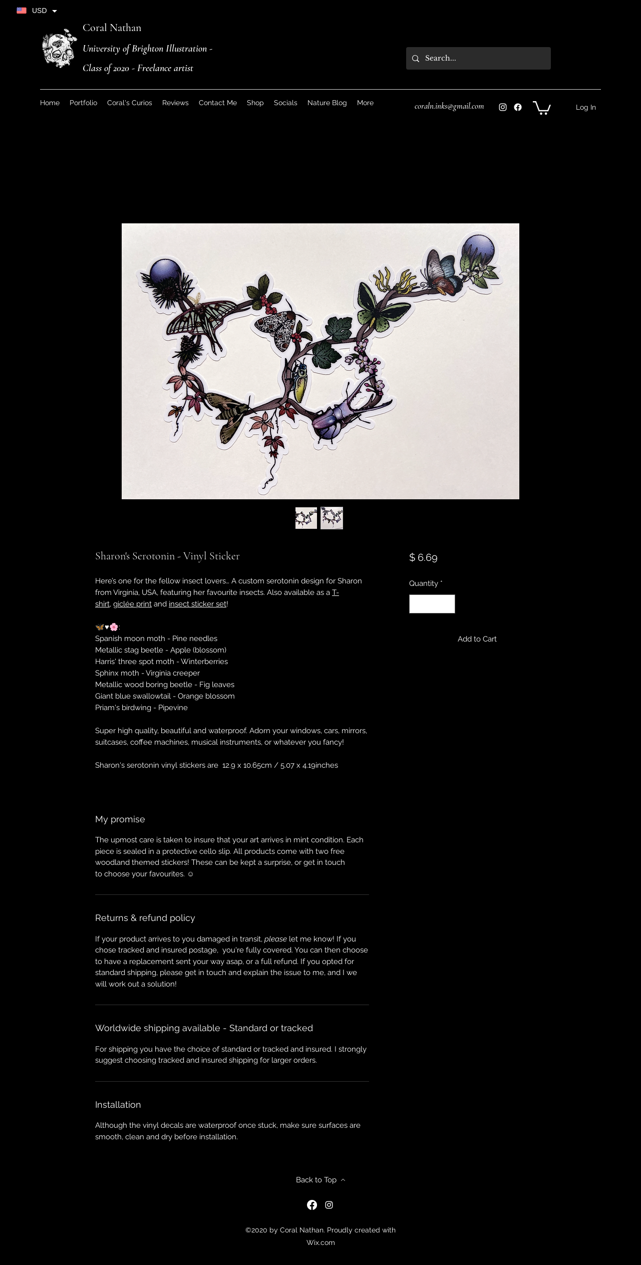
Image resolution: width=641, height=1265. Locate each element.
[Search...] (477, 58)
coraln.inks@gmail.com (449, 106)
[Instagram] (503, 107)
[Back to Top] (320, 1180)
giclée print (132, 603)
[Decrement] (417, 604)
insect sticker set (197, 603)
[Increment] (447, 604)
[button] (285, 102)
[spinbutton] (432, 604)
